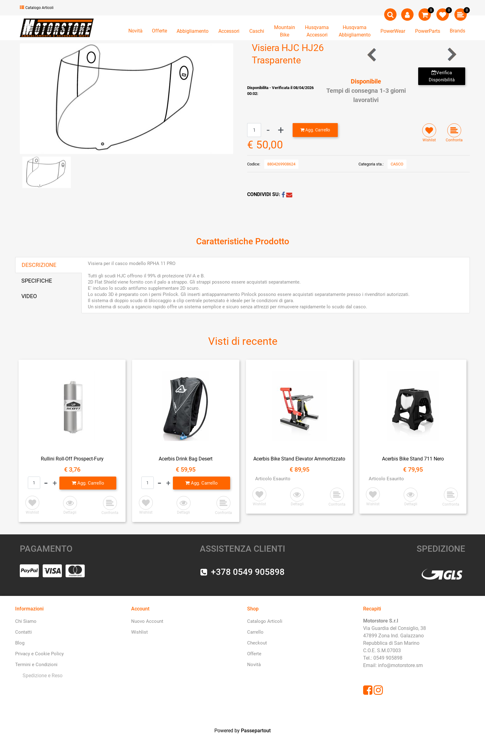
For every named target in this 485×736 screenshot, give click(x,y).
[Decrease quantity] (268, 130)
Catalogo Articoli (37, 8)
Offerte (159, 31)
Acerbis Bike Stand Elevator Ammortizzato (299, 459)
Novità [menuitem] (254, 664)
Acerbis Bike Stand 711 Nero (413, 459)
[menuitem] (41, 675)
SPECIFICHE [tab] (36, 280)
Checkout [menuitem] (257, 643)
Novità (135, 31)
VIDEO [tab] (29, 296)
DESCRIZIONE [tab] (39, 265)
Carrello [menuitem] (255, 632)
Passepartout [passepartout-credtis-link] (256, 731)
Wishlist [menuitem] (139, 632)
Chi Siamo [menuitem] (25, 621)
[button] (126, 98)
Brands (457, 31)
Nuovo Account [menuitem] (147, 621)
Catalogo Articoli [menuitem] (264, 621)
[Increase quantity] (280, 130)
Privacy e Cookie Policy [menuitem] (39, 654)
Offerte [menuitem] (254, 654)
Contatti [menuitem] (23, 632)
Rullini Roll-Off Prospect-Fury (72, 459)
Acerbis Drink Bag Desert (185, 459)
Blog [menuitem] (19, 643)
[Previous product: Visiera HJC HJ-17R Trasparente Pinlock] (372, 54)
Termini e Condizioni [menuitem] (36, 664)
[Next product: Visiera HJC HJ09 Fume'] (451, 54)
